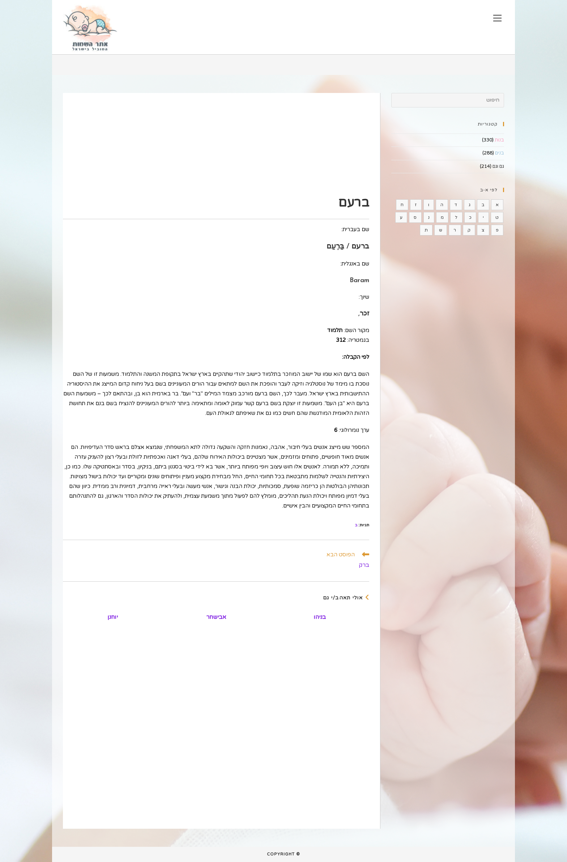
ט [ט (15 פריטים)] (497, 217)
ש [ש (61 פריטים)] (440, 230)
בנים (499, 153)
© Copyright (283, 854)
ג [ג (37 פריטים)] (469, 204)
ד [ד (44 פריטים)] (456, 204)
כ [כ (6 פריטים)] (470, 217)
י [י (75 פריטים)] (483, 217)
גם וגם (498, 166)
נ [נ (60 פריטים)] (429, 217)
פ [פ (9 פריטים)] (497, 230)
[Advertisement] (216, 143)
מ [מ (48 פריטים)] (442, 217)
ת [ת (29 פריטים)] (426, 230)
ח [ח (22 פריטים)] (402, 204)
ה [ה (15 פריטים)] (441, 204)
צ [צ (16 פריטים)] (483, 230)
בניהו (320, 617)
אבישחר (216, 617)
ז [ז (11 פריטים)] (416, 204)
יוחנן (112, 617)
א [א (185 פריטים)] (497, 204)
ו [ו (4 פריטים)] (428, 204)
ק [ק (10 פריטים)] (469, 230)
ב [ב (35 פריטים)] (483, 204)
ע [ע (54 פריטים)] (401, 217)
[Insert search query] (447, 100)
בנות (499, 140)
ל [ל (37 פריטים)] (456, 217)
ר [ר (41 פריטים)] (454, 230)
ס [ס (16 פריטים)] (415, 217)
